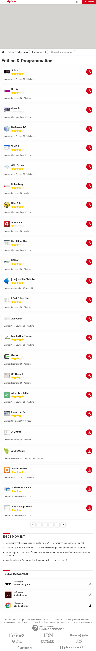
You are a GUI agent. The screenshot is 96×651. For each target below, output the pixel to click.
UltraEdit (16, 203)
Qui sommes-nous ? (13, 620)
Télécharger (22, 52)
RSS (41, 622)
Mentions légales (52, 622)
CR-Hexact (17, 374)
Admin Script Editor (21, 506)
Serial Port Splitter (21, 487)
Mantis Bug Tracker (22, 336)
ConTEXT (16, 432)
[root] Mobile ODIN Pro (23, 279)
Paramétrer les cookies (12, 622)
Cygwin (15, 355)
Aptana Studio (19, 468)
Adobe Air (16, 222)
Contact (56, 620)
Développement (38, 52)
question (89, 2)
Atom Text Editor (20, 393)
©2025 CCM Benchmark (84, 622)
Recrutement (66, 620)
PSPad (15, 260)
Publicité (47, 620)
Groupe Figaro (66, 622)
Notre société (36, 620)
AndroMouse (18, 451)
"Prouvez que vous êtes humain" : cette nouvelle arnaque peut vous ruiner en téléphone (46, 547)
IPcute (14, 89)
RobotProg (17, 184)
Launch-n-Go (18, 412)
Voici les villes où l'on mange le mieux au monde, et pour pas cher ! (36, 560)
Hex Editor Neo (19, 241)
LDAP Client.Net (20, 298)
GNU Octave (17, 165)
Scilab (14, 70)
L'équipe (26, 620)
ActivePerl (16, 318)
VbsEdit (15, 146)
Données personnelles (82, 620)
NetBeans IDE (18, 127)
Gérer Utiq (27, 622)
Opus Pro (16, 108)
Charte (35, 622)
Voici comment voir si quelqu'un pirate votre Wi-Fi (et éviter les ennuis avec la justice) (45, 543)
